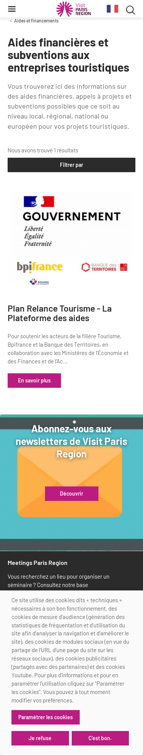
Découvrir (71, 493)
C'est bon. (100, 738)
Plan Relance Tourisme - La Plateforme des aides (60, 313)
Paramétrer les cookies (45, 717)
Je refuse (40, 738)
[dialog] (71, 672)
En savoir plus (34, 380)
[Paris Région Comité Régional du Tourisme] (73, 9)
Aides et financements (36, 20)
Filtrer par (71, 165)
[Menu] (12, 9)
